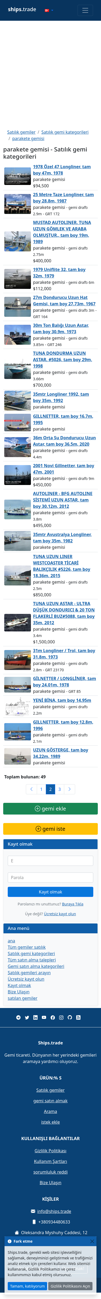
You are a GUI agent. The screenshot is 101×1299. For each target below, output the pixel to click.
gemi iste (50, 828)
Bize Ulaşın (19, 992)
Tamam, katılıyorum (27, 1286)
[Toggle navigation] (85, 10)
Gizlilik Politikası (50, 1151)
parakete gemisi (28, 138)
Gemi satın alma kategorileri (36, 966)
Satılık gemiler (21, 132)
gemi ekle (50, 808)
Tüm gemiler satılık (27, 947)
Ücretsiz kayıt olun (60, 913)
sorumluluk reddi (50, 1172)
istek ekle (50, 1122)
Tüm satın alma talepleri (32, 960)
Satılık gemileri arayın (29, 973)
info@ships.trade (54, 1211)
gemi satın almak (50, 1101)
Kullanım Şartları (50, 1161)
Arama (50, 1111)
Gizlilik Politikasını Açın (70, 1286)
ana (11, 941)
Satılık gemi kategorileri (64, 132)
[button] (49, 10)
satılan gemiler (22, 998)
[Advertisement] (50, 75)
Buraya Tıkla (72, 903)
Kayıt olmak (50, 892)
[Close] (92, 1241)
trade (22, 9)
